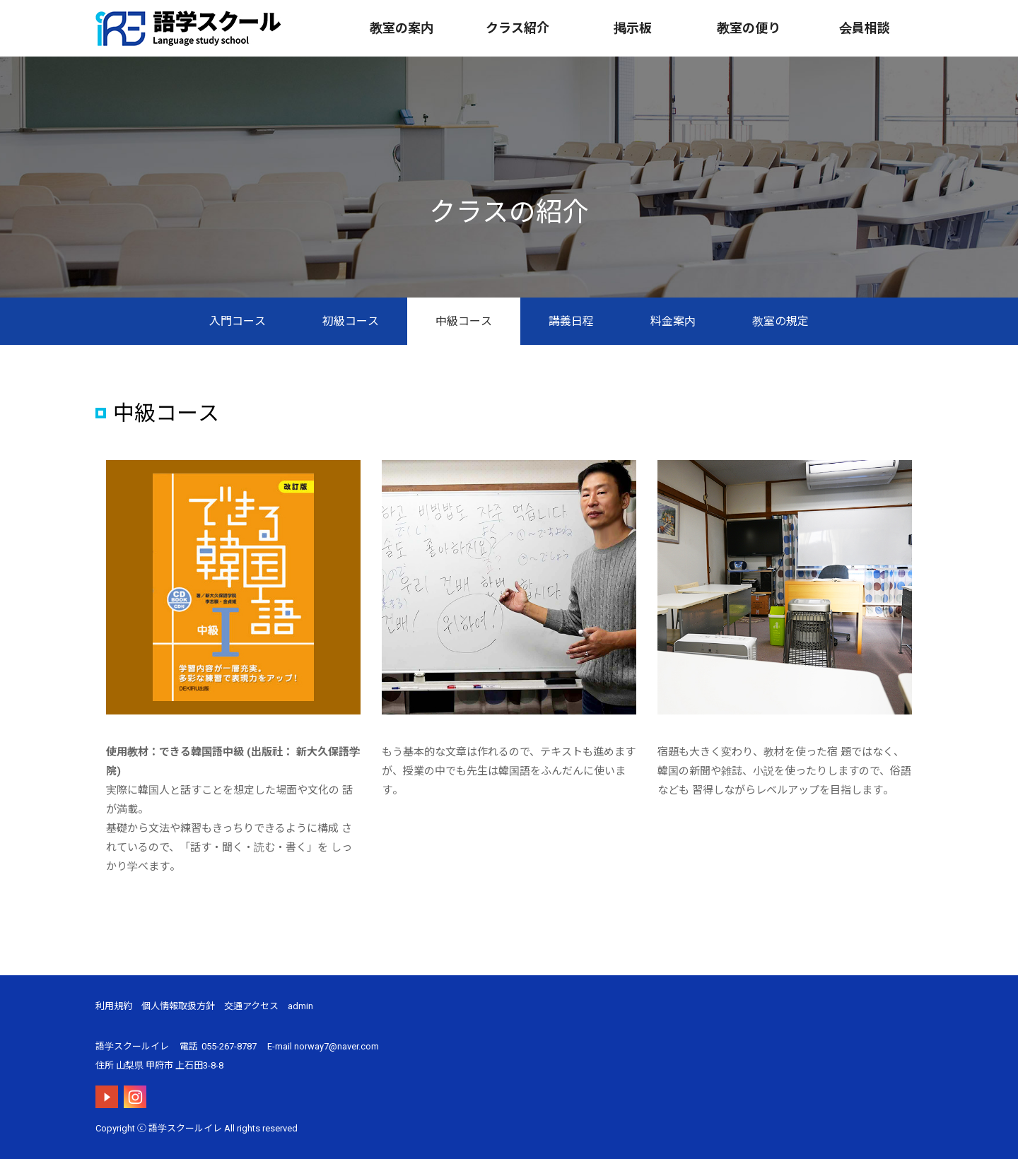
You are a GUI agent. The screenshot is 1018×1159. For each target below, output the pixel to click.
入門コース (237, 321)
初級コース (350, 321)
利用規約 (113, 1006)
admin (300, 1006)
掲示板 (633, 27)
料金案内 (673, 321)
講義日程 (571, 321)
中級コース (463, 321)
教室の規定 (780, 321)
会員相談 (864, 27)
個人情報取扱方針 (178, 1006)
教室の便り (748, 27)
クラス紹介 (517, 27)
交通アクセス (251, 1006)
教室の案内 (401, 27)
